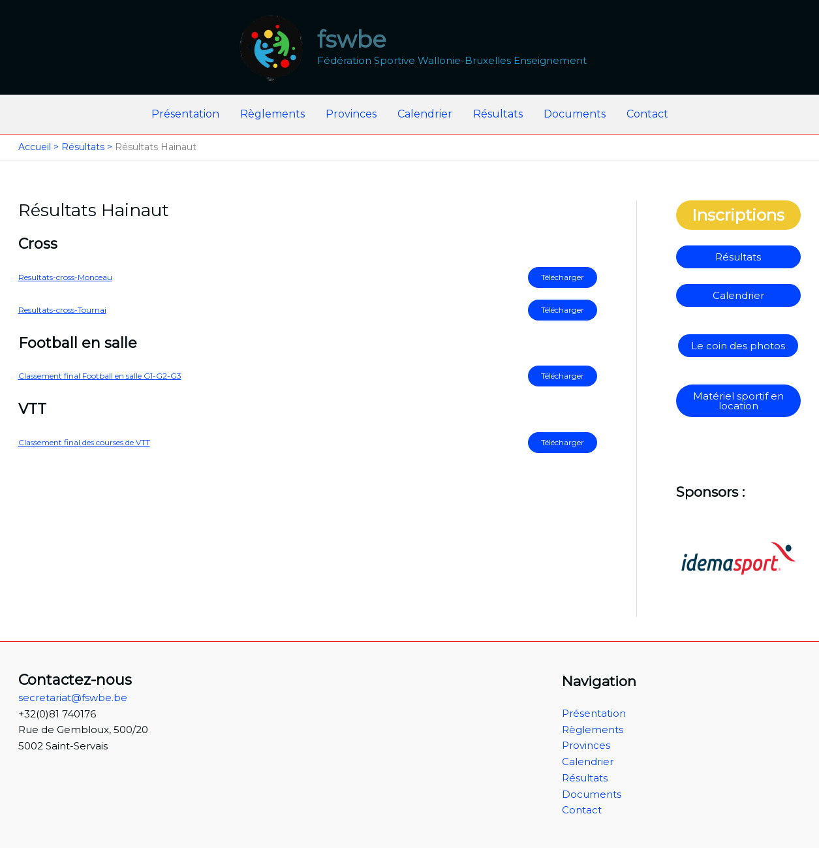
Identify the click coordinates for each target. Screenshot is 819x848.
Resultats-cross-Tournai (62, 310)
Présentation (185, 114)
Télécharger (562, 277)
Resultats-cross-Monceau (65, 277)
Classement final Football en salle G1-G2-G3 (99, 376)
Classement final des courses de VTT (84, 442)
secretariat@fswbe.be (72, 697)
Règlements (272, 114)
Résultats (498, 114)
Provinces (351, 114)
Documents (575, 114)
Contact (647, 114)
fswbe (351, 39)
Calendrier (424, 114)
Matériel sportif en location (738, 401)
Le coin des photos (738, 345)
